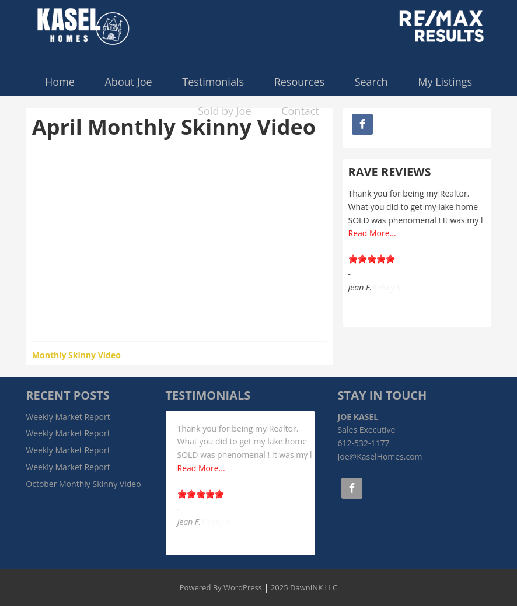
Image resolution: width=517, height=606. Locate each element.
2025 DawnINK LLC (304, 587)
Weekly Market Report (68, 416)
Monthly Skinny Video (76, 354)
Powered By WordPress (221, 587)
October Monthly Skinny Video (83, 483)
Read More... (372, 233)
